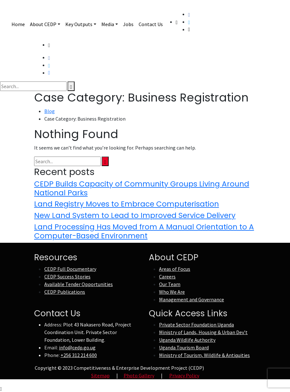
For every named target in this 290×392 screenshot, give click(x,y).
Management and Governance (191, 299)
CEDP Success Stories (67, 276)
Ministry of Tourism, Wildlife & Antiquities (204, 355)
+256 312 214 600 (79, 355)
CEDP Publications (64, 292)
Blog (49, 111)
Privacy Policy (184, 375)
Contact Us (151, 24)
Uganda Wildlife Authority (187, 340)
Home (18, 24)
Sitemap (100, 375)
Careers (167, 276)
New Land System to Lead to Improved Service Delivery (135, 215)
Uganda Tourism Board (184, 347)
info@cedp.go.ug (77, 347)
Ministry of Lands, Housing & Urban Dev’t (203, 332)
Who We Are (172, 292)
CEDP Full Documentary (70, 269)
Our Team (169, 284)
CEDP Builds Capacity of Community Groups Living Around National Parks (141, 188)
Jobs (128, 24)
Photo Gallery (139, 375)
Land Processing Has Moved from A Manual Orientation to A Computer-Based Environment (144, 231)
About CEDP (43, 24)
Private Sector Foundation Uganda (196, 324)
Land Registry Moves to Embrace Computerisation (126, 204)
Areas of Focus (174, 269)
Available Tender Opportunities (78, 284)
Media (107, 24)
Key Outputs (78, 24)
